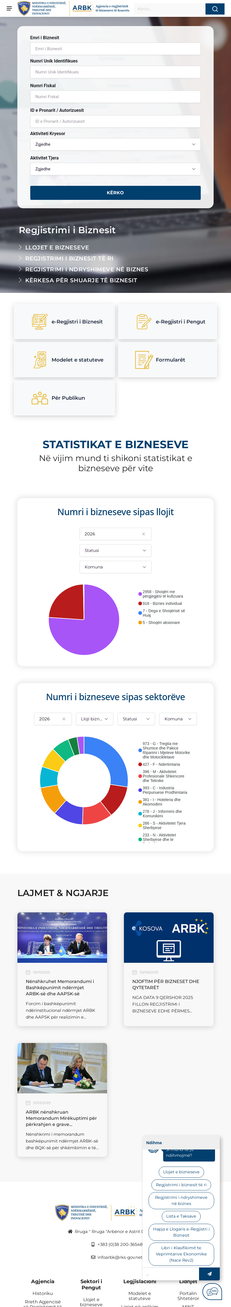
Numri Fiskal (43, 85)
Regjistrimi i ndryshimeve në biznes (87, 269)
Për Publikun (58, 398)
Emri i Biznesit (44, 37)
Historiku (43, 1293)
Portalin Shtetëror (188, 1296)
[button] (209, 1273)
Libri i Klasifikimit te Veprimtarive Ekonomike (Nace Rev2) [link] (181, 1253)
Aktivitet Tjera (44, 158)
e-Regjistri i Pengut (170, 322)
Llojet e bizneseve (57, 247)
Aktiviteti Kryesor (47, 133)
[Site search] (169, 9)
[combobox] (115, 144)
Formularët (160, 360)
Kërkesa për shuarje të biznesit (81, 280)
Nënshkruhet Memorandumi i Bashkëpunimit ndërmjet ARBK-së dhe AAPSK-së (60, 987)
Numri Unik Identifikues (54, 61)
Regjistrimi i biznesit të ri (69, 258)
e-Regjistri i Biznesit (67, 322)
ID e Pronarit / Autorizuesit (57, 110)
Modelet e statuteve (67, 360)
